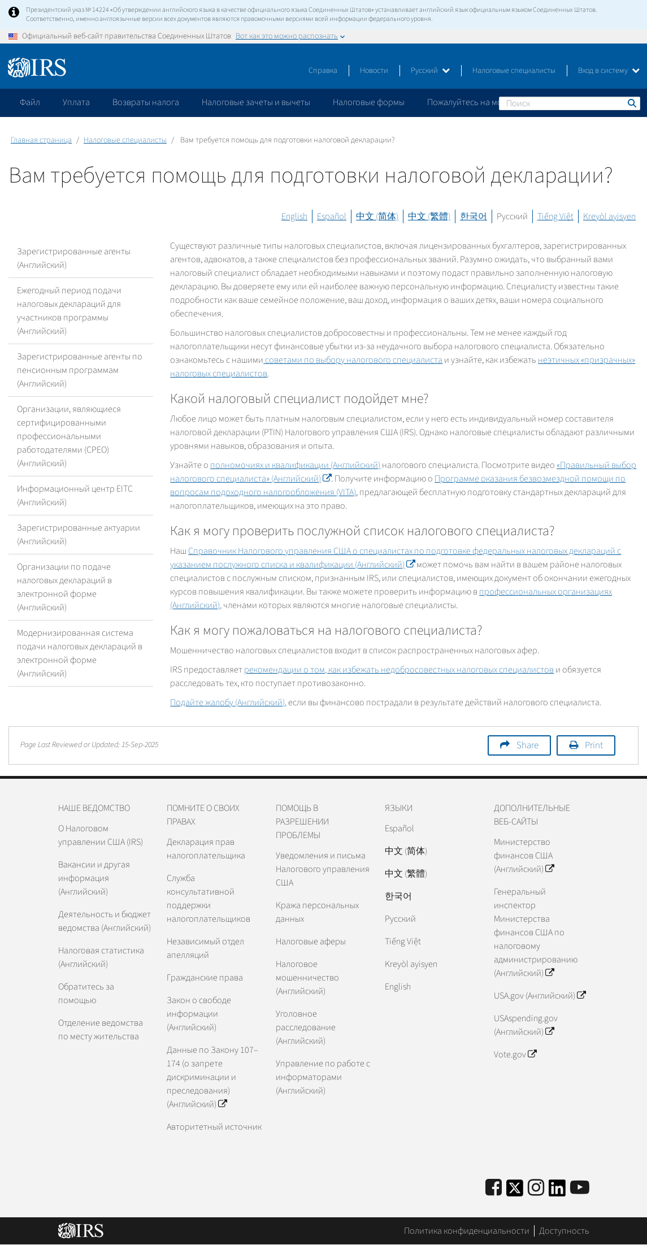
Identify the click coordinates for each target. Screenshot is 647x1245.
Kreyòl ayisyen (609, 216)
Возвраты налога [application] (145, 102)
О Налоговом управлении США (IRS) (100, 835)
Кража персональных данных (317, 912)
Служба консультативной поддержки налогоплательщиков (208, 898)
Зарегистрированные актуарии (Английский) (78, 535)
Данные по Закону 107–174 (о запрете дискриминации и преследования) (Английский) (212, 1077)
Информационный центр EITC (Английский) (75, 496)
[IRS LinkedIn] (557, 1191)
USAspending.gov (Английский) (526, 1025)
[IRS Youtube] (579, 1188)
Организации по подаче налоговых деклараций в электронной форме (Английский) (64, 587)
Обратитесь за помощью (86, 994)
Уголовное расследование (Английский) (306, 1027)
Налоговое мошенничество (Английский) (307, 977)
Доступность (564, 1231)
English (294, 216)
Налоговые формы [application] (369, 102)
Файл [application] (30, 102)
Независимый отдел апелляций (205, 948)
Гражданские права (205, 977)
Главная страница (41, 140)
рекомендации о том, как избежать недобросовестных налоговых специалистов (399, 669)
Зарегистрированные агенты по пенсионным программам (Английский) (79, 370)
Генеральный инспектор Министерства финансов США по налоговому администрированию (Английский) (535, 932)
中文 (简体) (377, 216)
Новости (374, 70)
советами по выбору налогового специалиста (352, 360)
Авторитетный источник (214, 1127)
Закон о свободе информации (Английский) (199, 1014)
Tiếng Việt (555, 216)
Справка (323, 70)
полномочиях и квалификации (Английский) (295, 465)
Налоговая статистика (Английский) (101, 957)
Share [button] (527, 745)
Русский (430, 70)
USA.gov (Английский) (539, 996)
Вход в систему (609, 70)
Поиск (631, 103)
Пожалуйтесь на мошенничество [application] (491, 102)
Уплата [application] (76, 102)
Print (594, 745)
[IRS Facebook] (493, 1188)
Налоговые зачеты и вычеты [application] (256, 102)
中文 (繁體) (429, 216)
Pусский (400, 919)
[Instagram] (536, 1188)
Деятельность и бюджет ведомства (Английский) (104, 921)
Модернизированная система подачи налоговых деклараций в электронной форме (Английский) (79, 653)
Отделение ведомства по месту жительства (100, 1030)
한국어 (473, 216)
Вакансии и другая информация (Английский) (94, 878)
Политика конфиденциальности (466, 1231)
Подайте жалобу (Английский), (228, 702)
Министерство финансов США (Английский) (524, 855)
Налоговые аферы (311, 941)
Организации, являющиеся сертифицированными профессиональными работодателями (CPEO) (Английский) (69, 436)
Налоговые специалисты (513, 70)
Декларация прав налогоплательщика (206, 849)
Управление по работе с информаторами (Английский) (323, 1077)
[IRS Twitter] (514, 1191)
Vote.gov (515, 1054)
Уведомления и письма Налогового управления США (323, 869)
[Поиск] (569, 103)
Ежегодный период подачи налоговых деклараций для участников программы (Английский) (69, 310)
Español (331, 216)
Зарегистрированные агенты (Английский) (74, 258)
